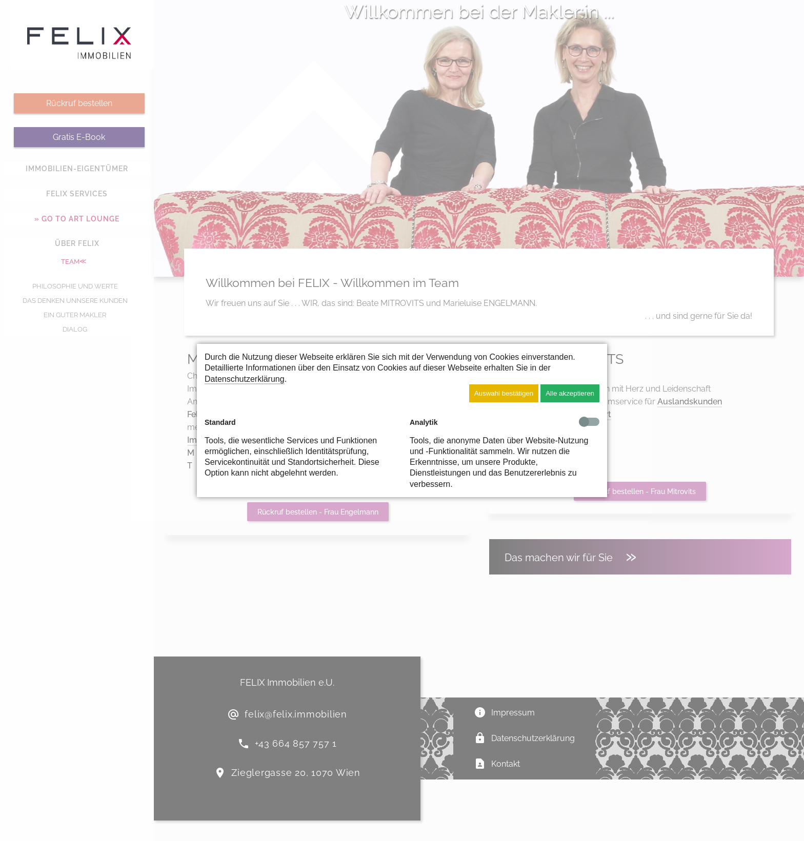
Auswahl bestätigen (504, 393)
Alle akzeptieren (570, 393)
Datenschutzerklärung (245, 379)
